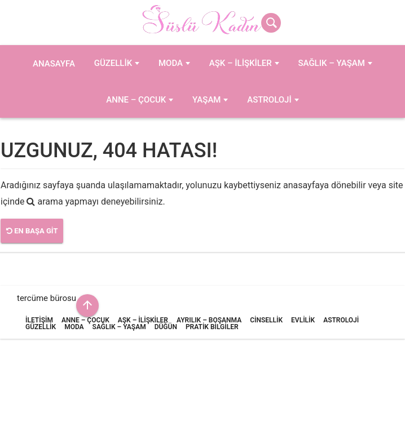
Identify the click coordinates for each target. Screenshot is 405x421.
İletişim (39, 320)
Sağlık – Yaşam (331, 63)
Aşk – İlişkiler (240, 63)
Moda (171, 63)
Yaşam (206, 100)
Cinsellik (266, 320)
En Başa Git (32, 231)
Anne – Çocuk (136, 100)
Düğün (166, 327)
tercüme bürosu (46, 298)
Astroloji (269, 100)
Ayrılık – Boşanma (209, 320)
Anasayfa (54, 64)
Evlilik (303, 320)
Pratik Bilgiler (212, 327)
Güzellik (113, 63)
